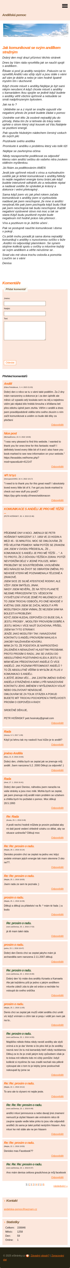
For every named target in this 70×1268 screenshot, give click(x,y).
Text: (6, 319)
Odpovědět (57, 424)
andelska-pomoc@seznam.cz (20, 1209)
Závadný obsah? (40, 1255)
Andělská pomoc (14, 15)
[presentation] (25, 350)
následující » (60, 1186)
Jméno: (7, 298)
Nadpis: (7, 308)
